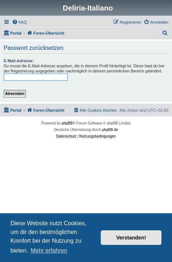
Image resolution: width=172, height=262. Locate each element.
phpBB (67, 123)
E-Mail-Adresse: (19, 61)
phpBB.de (110, 130)
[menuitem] (19, 22)
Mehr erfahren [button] (49, 250)
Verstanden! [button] (131, 238)
